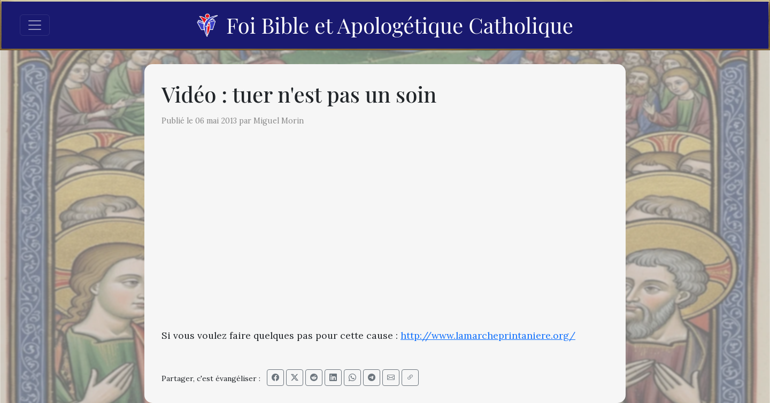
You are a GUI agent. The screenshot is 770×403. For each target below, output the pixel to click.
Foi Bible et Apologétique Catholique (385, 25)
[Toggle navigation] (35, 25)
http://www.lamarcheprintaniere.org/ (488, 335)
